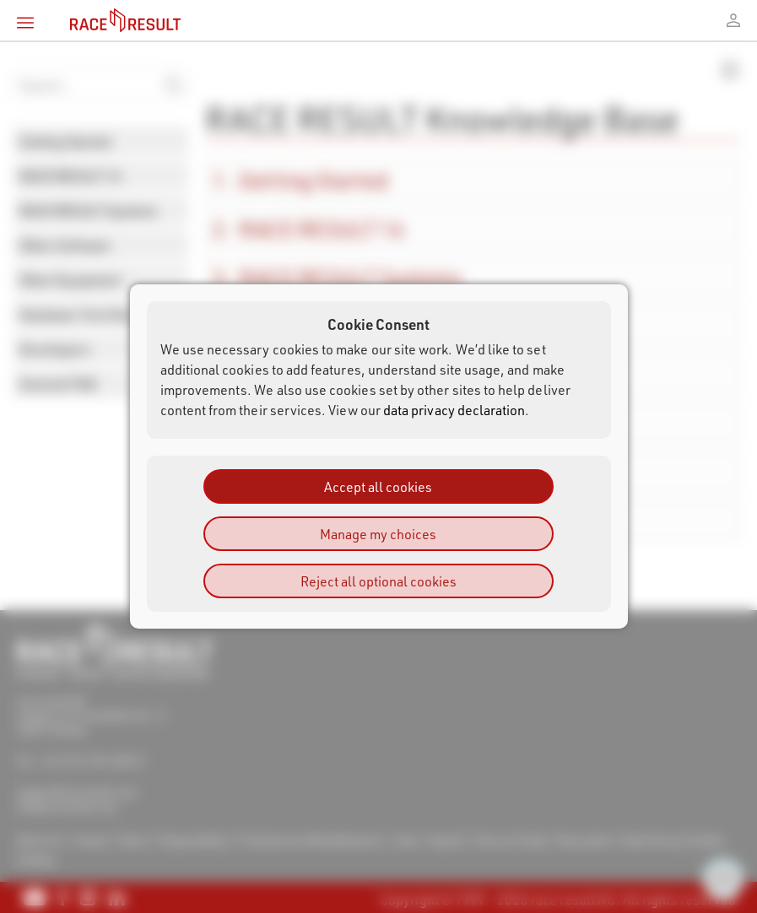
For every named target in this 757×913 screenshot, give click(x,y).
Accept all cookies (378, 486)
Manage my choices (378, 534)
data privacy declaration (454, 410)
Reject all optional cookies (378, 581)
